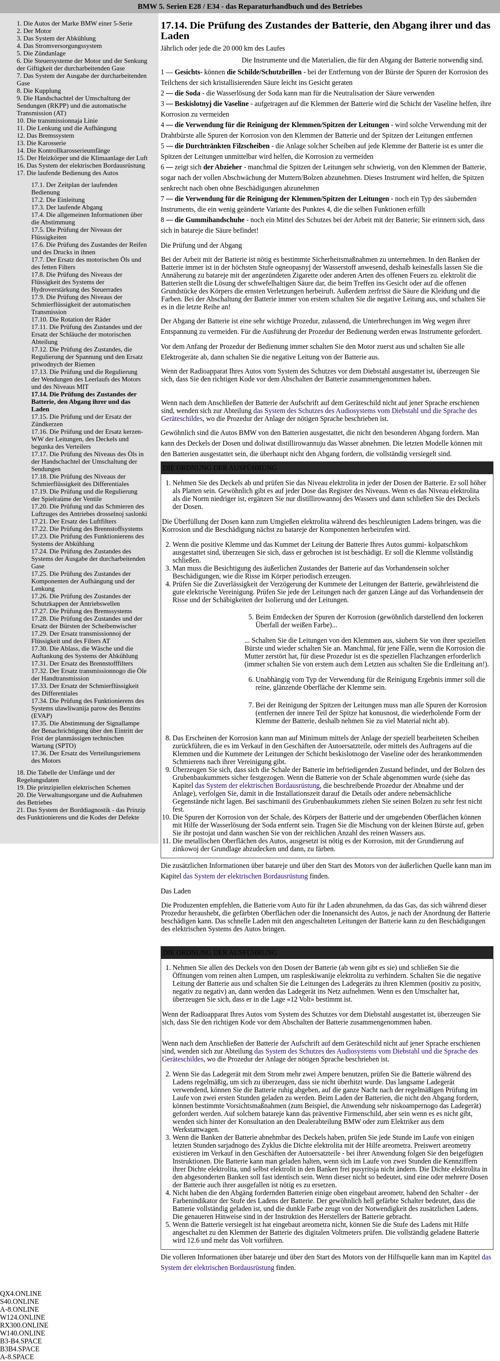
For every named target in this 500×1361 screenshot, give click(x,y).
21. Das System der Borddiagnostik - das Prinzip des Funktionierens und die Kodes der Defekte (81, 813)
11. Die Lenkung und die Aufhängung (67, 128)
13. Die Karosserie (41, 142)
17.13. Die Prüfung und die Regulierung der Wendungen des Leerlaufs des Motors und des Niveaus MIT (86, 379)
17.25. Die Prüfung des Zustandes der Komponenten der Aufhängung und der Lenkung (83, 581)
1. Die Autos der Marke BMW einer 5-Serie (74, 23)
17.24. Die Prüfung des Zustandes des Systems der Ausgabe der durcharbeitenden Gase (88, 559)
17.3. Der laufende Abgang (67, 207)
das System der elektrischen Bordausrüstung (257, 785)
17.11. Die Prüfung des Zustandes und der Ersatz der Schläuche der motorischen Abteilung (86, 334)
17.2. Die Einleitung (58, 199)
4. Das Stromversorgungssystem (59, 45)
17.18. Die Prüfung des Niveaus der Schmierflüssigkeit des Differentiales (80, 480)
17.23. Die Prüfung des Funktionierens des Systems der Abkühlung (87, 540)
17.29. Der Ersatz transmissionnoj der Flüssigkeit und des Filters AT (81, 637)
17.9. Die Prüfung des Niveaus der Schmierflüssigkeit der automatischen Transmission (81, 304)
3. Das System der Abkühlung (56, 38)
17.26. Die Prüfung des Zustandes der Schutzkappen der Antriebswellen (81, 600)
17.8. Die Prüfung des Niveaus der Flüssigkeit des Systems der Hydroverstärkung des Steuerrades (76, 282)
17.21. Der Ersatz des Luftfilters (73, 521)
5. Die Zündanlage (41, 53)
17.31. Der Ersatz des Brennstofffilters (82, 663)
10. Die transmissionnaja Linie (57, 120)
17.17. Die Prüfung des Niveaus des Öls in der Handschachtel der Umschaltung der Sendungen (87, 461)
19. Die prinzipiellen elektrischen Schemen (74, 787)
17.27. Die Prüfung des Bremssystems (81, 611)
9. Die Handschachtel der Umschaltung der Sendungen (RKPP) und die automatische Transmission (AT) (73, 106)
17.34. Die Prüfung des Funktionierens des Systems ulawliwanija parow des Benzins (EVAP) (87, 708)
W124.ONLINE (22, 1317)
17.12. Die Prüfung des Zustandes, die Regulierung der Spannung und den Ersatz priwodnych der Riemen (87, 357)
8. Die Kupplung (39, 90)
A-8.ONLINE (19, 1309)
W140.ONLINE (22, 1333)
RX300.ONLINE (24, 1325)
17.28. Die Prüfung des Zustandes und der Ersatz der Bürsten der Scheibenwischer (86, 622)
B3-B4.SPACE (21, 1341)
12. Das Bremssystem (45, 135)
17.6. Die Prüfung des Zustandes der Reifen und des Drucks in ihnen (89, 248)
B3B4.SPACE (20, 1349)
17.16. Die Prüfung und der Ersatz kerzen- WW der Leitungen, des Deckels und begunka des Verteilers (87, 439)
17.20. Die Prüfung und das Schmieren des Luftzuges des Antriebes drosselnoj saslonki (89, 510)
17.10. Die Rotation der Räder (71, 319)
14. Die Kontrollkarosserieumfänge (63, 150)
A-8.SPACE (17, 1357)
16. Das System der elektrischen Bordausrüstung (81, 165)
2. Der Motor (34, 30)
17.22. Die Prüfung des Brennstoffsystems (87, 528)
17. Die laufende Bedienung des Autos (67, 172)
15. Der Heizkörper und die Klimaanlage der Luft (82, 157)
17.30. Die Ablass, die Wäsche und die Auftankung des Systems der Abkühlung (84, 652)
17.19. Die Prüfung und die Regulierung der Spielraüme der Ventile (84, 495)
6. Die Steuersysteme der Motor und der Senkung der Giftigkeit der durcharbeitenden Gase (82, 64)
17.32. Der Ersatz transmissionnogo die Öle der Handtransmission (89, 674)
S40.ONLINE (19, 1301)
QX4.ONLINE (21, 1293)
